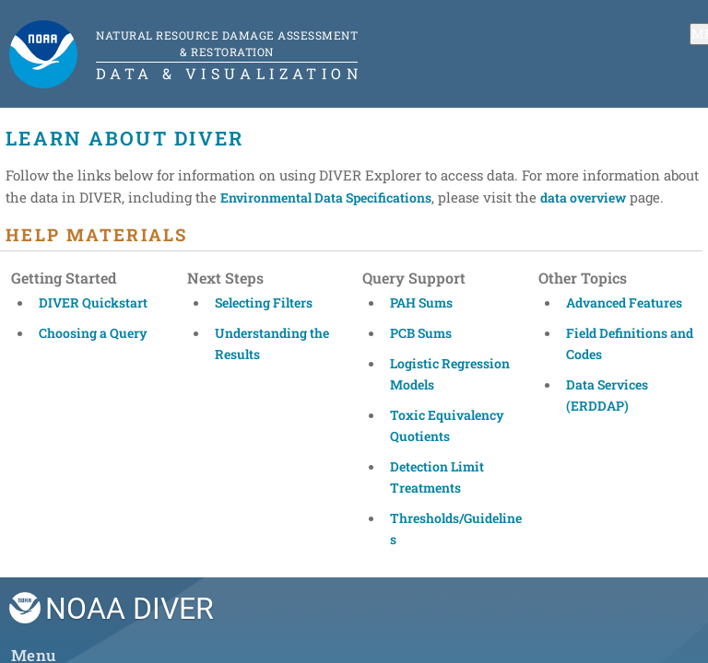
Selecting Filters (264, 302)
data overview (583, 197)
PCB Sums (421, 333)
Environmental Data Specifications (325, 197)
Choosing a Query (93, 333)
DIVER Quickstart (93, 302)
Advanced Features (624, 302)
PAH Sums (421, 302)
